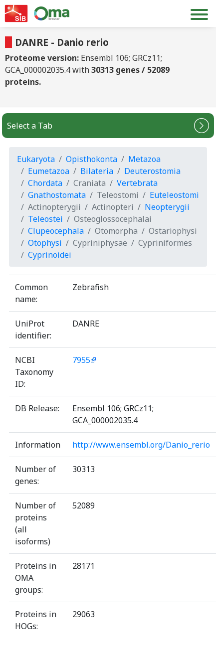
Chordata (45, 182)
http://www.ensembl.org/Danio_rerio (141, 444)
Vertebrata (137, 182)
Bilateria (96, 171)
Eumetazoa (48, 171)
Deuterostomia (152, 171)
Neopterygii (167, 206)
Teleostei (45, 218)
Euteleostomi (174, 194)
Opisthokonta (91, 159)
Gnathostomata (57, 194)
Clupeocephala (56, 230)
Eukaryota (36, 159)
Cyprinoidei (49, 254)
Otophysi (45, 242)
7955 (81, 359)
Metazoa (144, 159)
